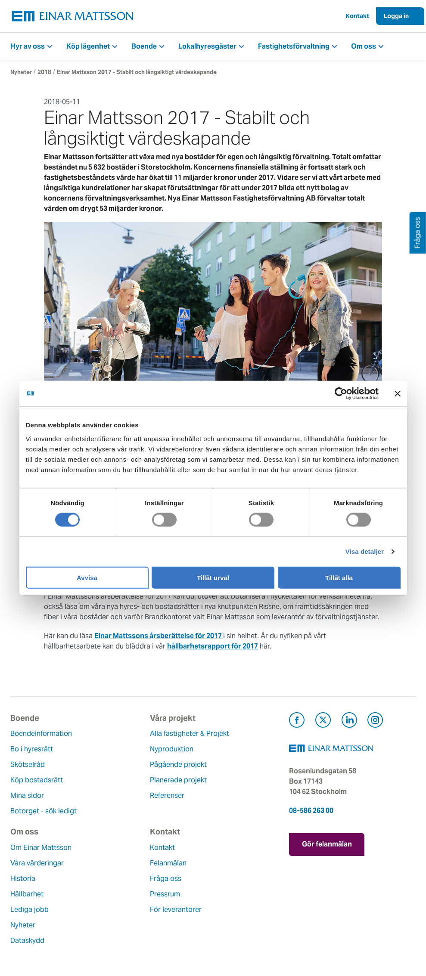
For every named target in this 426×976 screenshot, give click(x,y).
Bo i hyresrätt (31, 749)
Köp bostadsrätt (36, 780)
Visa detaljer (364, 551)
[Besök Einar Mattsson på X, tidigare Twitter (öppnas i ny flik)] (323, 721)
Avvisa (87, 577)
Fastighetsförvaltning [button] (294, 46)
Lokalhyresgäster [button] (207, 46)
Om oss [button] (363, 46)
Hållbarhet (27, 894)
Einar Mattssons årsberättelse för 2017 (158, 635)
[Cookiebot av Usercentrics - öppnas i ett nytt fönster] (357, 393)
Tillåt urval (213, 577)
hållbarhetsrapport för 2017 (212, 646)
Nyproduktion (171, 749)
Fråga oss (165, 878)
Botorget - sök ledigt (43, 810)
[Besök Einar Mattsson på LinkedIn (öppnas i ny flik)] (349, 721)
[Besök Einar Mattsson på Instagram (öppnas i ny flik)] (375, 721)
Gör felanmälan (327, 844)
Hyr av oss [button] (27, 46)
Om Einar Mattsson (41, 847)
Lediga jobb (29, 909)
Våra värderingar (37, 863)
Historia (22, 878)
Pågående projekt (178, 764)
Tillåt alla (339, 577)
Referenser (167, 795)
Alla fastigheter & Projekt (189, 733)
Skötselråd (27, 764)
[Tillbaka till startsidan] (72, 16)
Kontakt (357, 16)
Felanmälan (168, 863)
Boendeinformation (41, 733)
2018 (44, 72)
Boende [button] (144, 46)
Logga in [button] (396, 16)
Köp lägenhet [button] (88, 46)
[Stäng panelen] (398, 394)
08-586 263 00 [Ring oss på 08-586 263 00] (311, 810)
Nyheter (21, 72)
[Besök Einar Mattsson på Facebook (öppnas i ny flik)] (297, 721)
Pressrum (165, 894)
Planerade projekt (178, 780)
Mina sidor (27, 795)
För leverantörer (176, 909)
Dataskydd (27, 940)
